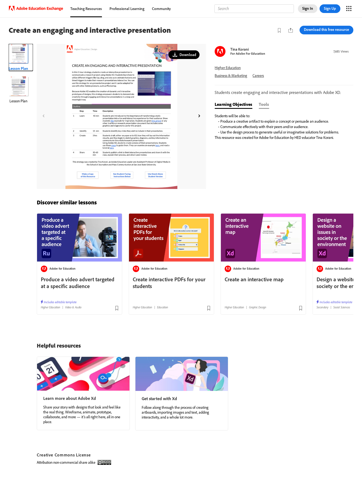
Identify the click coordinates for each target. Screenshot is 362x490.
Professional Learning (126, 8)
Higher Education (228, 68)
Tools (264, 104)
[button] (184, 54)
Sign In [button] (307, 8)
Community (161, 8)
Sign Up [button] (330, 8)
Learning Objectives (233, 104)
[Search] (254, 8)
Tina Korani (239, 49)
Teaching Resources (86, 8)
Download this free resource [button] (326, 29)
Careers (258, 75)
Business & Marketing (231, 75)
